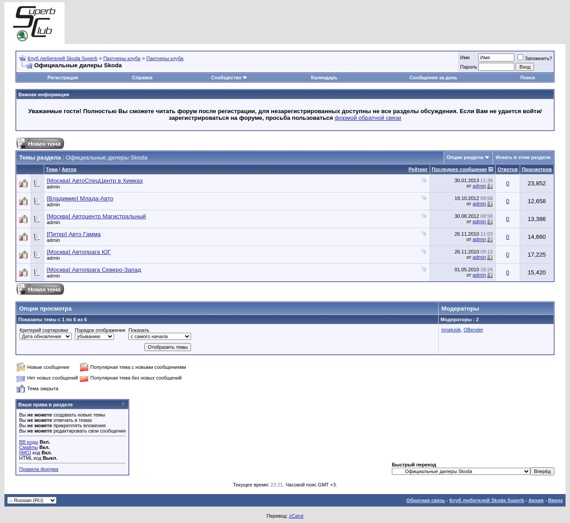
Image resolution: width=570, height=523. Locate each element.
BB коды (28, 442)
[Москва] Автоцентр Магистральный (96, 216)
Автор (68, 169)
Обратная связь (425, 500)
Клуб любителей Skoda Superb (63, 58)
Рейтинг (418, 169)
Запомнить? (534, 58)
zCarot (296, 516)
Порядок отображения (100, 330)
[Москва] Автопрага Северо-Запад (94, 269)
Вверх (555, 500)
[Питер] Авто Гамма (74, 234)
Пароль (468, 66)
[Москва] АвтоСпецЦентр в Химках (95, 180)
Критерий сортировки (44, 330)
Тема (51, 169)
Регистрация (63, 77)
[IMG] (25, 452)
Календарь (324, 77)
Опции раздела (465, 157)
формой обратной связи (368, 117)
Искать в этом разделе (523, 157)
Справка (142, 77)
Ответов (507, 169)
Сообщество (229, 77)
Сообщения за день (433, 77)
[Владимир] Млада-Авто (80, 198)
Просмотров (537, 169)
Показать (138, 330)
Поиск (528, 77)
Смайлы (28, 447)
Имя (464, 57)
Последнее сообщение (459, 169)
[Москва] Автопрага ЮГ (79, 252)
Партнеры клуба (121, 58)
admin (53, 186)
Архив (536, 500)
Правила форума (38, 469)
